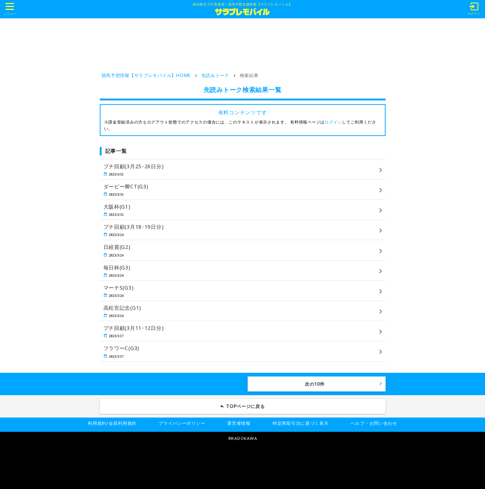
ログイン (333, 122)
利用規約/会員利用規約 (112, 423)
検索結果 (249, 75)
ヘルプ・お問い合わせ (374, 423)
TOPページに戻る (245, 406)
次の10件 (315, 384)
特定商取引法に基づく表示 (301, 423)
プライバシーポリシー (181, 423)
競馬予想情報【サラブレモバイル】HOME (146, 75)
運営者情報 (239, 423)
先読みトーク (215, 75)
